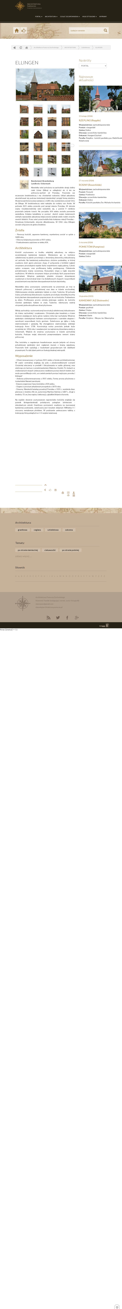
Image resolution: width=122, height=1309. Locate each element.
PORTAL (38, 16)
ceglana (37, 529)
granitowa (22, 529)
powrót (14, 47)
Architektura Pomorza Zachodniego (46, 47)
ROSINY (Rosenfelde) (90, 184)
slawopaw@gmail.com (44, 604)
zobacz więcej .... (23, 556)
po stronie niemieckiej (28, 550)
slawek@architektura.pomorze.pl (49, 607)
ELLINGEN (98, 47)
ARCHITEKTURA (51, 16)
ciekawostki (50, 550)
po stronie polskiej (70, 550)
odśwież (20, 47)
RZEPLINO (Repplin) (90, 120)
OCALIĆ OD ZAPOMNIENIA (70, 16)
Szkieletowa (86, 47)
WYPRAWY (103, 16)
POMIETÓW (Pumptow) (91, 246)
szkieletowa (52, 529)
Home (26, 47)
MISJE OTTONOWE (89, 16)
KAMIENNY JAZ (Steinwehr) (94, 300)
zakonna (69, 529)
